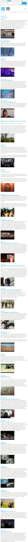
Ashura (2, 146)
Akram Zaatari (3, 79)
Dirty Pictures (4, 376)
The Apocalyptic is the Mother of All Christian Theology (13, 121)
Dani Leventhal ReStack (5, 40)
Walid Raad (3, 311)
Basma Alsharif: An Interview (7, 101)
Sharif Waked (3, 288)
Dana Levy (3, 331)
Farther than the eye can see (7, 511)
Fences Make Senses (5, 531)
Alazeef (2, 59)
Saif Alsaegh (3, 58)
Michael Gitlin (3, 420)
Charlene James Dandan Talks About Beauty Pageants (13, 265)
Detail (2, 355)
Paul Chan (2, 194)
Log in (24, 3)
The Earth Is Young (5, 421)
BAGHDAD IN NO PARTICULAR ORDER (9, 195)
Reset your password (23, 4)
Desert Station (4, 332)
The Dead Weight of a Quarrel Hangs (9, 312)
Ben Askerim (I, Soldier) (6, 220)
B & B (2, 170)
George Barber (3, 530)
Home (2, 13)
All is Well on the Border (6, 80)
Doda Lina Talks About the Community (9, 399)
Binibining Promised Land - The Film (9, 243)
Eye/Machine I (4, 443)
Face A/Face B (4, 491)
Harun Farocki (3, 442)
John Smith (3, 169)
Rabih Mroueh (3, 490)
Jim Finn (2, 119)
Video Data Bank (4, 100)
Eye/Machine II (4, 467)
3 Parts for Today (4, 41)
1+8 (1, 19)
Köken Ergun (3, 144)
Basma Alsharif (3, 510)
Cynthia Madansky (4, 17)
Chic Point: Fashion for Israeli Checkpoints (10, 289)
